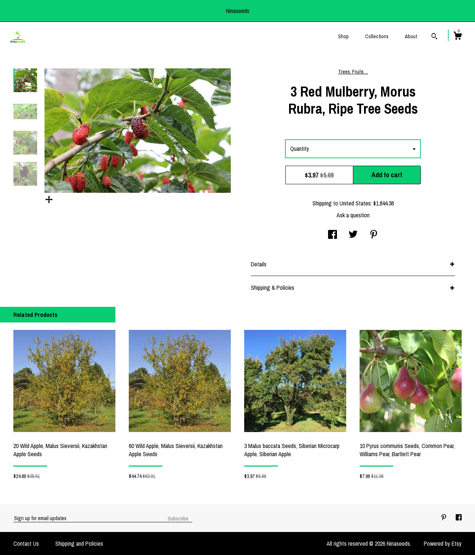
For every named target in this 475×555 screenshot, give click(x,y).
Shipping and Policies (79, 543)
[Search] (434, 37)
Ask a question (353, 215)
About (411, 36)
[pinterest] (444, 518)
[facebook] (459, 518)
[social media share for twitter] (353, 235)
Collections (377, 36)
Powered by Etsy (443, 543)
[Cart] (457, 36)
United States (355, 203)
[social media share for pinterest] (373, 235)
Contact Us (26, 543)
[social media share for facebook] (332, 235)
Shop (343, 36)
